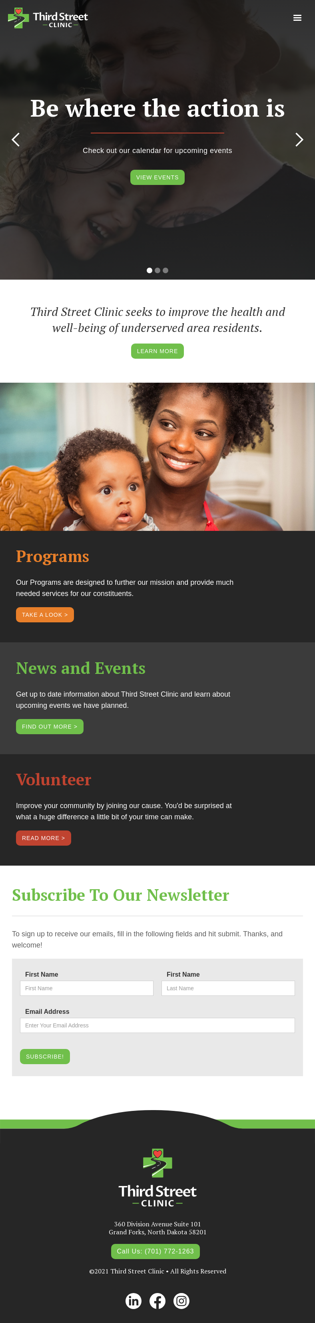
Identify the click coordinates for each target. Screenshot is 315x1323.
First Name (41, 974)
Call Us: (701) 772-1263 (155, 1251)
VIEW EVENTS (157, 177)
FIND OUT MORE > (50, 726)
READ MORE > (43, 838)
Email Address (47, 1011)
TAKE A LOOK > (45, 615)
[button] (297, 18)
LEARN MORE (157, 351)
